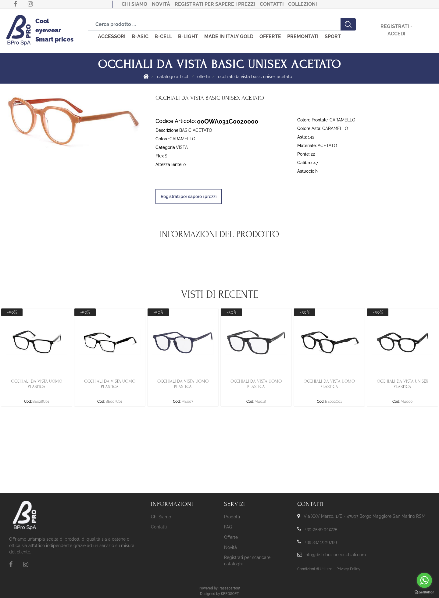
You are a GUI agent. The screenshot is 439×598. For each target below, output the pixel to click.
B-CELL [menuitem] (163, 36)
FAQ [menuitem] (228, 526)
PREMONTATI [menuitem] (303, 36)
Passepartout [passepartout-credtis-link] (230, 588)
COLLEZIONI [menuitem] (302, 4)
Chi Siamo (134, 4)
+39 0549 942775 (321, 529)
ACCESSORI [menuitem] (112, 36)
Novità (161, 4)
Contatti (272, 4)
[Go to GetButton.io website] (424, 592)
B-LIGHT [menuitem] (188, 36)
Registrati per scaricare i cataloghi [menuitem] (248, 560)
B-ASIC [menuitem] (140, 36)
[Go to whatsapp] (424, 580)
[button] (348, 24)
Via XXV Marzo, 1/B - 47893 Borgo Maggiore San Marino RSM (364, 516)
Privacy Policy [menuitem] (348, 569)
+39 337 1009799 (321, 541)
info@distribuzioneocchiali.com (335, 554)
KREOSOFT (230, 594)
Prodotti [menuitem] (232, 516)
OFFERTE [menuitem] (270, 36)
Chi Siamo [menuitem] (161, 516)
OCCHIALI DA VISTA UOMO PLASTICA (36, 384)
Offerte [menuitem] (231, 537)
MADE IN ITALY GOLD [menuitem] (228, 36)
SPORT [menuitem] (333, 36)
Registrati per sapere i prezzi (215, 4)
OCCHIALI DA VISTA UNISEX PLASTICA (402, 384)
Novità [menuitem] (230, 547)
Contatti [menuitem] (159, 526)
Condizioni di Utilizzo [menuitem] (314, 569)
